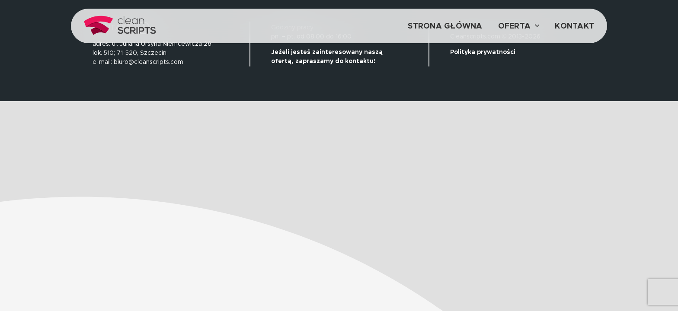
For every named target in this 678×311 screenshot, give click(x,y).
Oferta (514, 26)
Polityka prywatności (482, 52)
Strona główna (445, 26)
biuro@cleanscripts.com (148, 62)
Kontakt (574, 26)
